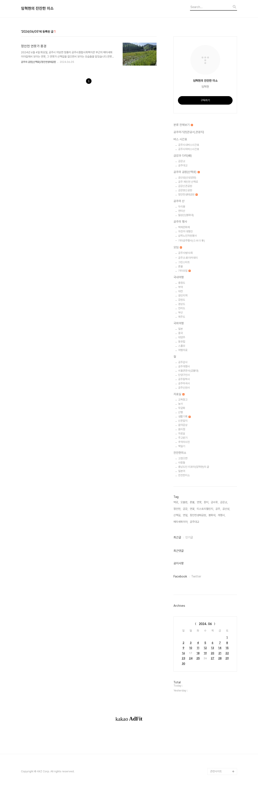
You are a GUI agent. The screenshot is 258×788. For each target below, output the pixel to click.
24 (191, 658)
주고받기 (182, 437)
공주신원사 (184, 387)
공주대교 (182, 165)
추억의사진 (184, 442)
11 (198, 647)
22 (227, 653)
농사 (180, 403)
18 (198, 653)
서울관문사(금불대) (188, 370)
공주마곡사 (184, 383)
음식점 (181, 429)
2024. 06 (205, 624)
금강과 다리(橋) (182, 155)
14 (219, 647)
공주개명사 (184, 366)
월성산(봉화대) (186, 215)
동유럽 (181, 341)
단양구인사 (184, 374)
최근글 (177, 537)
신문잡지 (182, 420)
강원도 (181, 299)
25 (198, 658)
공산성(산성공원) (187, 177)
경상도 (181, 304)
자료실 (178, 394)
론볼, (192, 502)
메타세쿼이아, (180, 521)
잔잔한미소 (179, 452)
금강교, (224, 502)
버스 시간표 (180, 139)
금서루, (214, 502)
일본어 (181, 471)
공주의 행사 (180, 221)
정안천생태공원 (188, 194)
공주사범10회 (185, 252)
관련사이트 (216, 771)
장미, (206, 502)
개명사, (221, 515)
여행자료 (182, 350)
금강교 (181, 161)
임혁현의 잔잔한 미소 (37, 8)
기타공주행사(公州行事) (191, 240)
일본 (180, 328)
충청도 (181, 282)
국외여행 (178, 323)
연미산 (181, 210)
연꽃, (192, 508)
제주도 (181, 316)
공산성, (226, 508)
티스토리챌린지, (205, 508)
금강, (185, 508)
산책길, (177, 515)
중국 (180, 333)
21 (219, 653)
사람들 (181, 462)
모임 (177, 247)
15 (227, 647)
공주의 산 (178, 201)
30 (183, 663)
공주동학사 (184, 379)
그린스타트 (184, 262)
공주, (218, 508)
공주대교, (195, 521)
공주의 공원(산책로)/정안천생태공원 (38, 61)
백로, (176, 502)
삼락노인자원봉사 (187, 235)
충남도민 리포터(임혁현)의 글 (193, 466)
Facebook (180, 576)
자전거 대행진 (185, 231)
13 (212, 647)
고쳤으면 (182, 458)
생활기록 (184, 416)
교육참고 (182, 399)
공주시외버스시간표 (188, 149)
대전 (180, 291)
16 (183, 653)
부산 (180, 312)
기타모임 (184, 270)
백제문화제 (184, 227)
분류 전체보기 (183, 124)
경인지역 (182, 295)
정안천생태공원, (198, 515)
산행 (180, 412)
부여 (180, 287)
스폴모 (181, 345)
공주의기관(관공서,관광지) (188, 132)
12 (205, 647)
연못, (199, 502)
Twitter (196, 576)
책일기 (181, 446)
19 (205, 653)
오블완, (184, 502)
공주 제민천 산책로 (188, 181)
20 (212, 653)
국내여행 (178, 277)
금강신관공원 (185, 186)
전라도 (181, 308)
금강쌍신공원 (185, 190)
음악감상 (182, 425)
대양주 (181, 337)
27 (212, 658)
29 (227, 658)
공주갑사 (182, 362)
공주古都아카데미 (188, 257)
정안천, (177, 508)
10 (190, 647)
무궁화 (181, 408)
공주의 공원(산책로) (186, 172)
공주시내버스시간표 (188, 144)
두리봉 (181, 206)
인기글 (189, 537)
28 (220, 658)
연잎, (185, 515)
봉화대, (212, 515)
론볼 (180, 266)
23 (183, 658)
